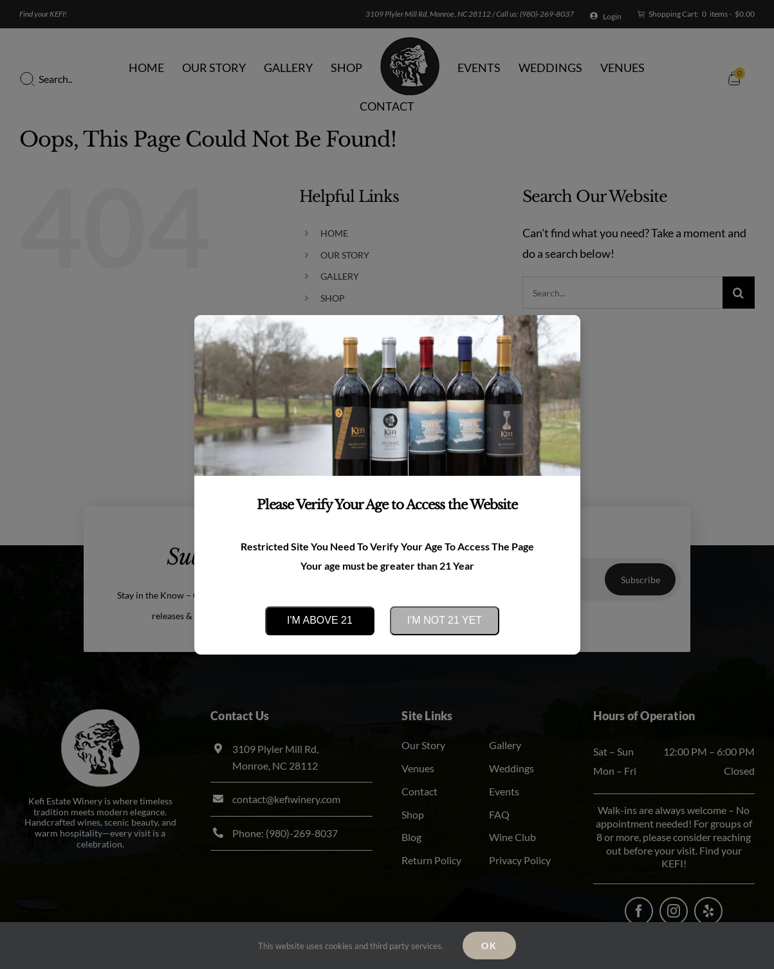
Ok (489, 945)
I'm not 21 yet (444, 620)
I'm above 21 (320, 620)
